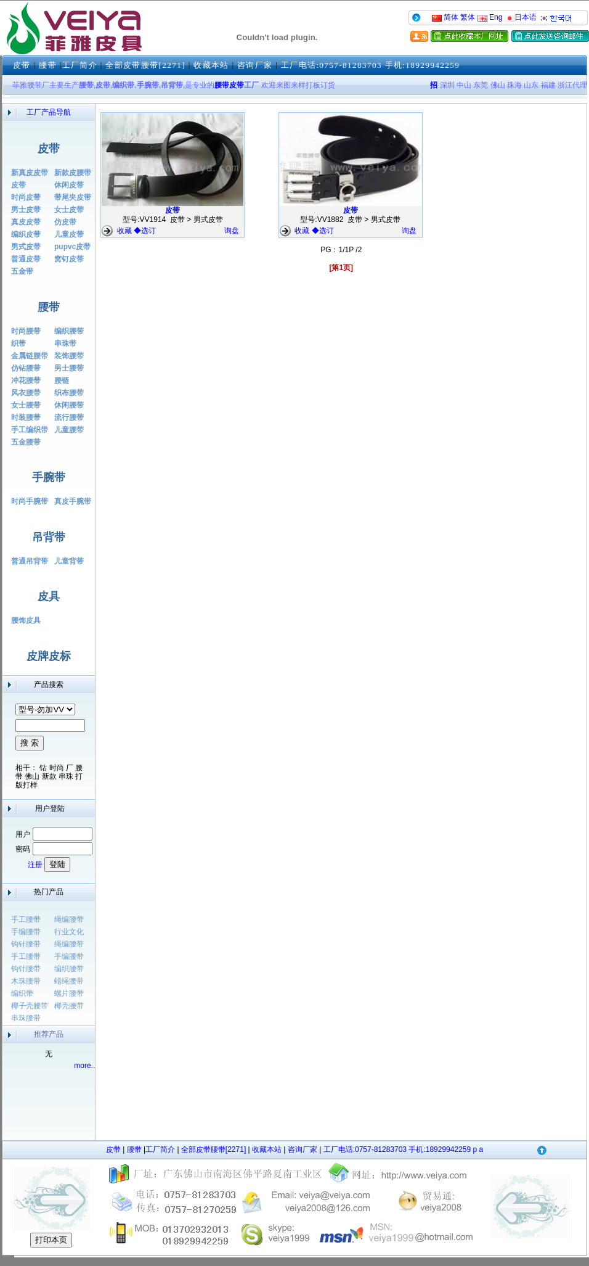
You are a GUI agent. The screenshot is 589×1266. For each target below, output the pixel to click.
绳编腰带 (69, 919)
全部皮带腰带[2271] (145, 65)
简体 (445, 17)
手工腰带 (26, 919)
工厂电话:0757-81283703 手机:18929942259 (370, 65)
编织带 (22, 993)
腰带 (48, 65)
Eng (490, 17)
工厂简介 (79, 65)
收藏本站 (211, 65)
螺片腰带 (69, 993)
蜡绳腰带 (69, 981)
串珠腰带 (26, 1018)
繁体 (467, 17)
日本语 (521, 17)
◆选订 (145, 230)
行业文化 (69, 931)
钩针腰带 (26, 944)
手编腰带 (26, 931)
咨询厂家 (254, 65)
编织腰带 (69, 968)
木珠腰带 (26, 981)
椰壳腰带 (69, 1005)
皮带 (22, 65)
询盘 (231, 230)
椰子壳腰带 (29, 1005)
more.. (84, 1065)
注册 (35, 864)
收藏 (125, 230)
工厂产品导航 (48, 112)
